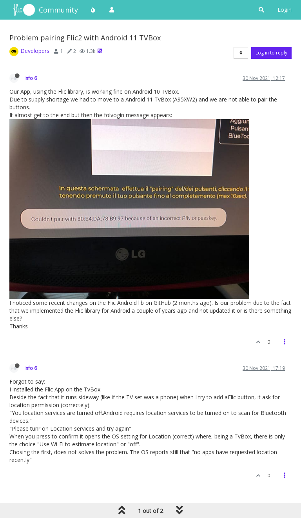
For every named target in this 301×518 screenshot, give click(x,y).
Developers (34, 50)
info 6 (30, 78)
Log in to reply (271, 52)
